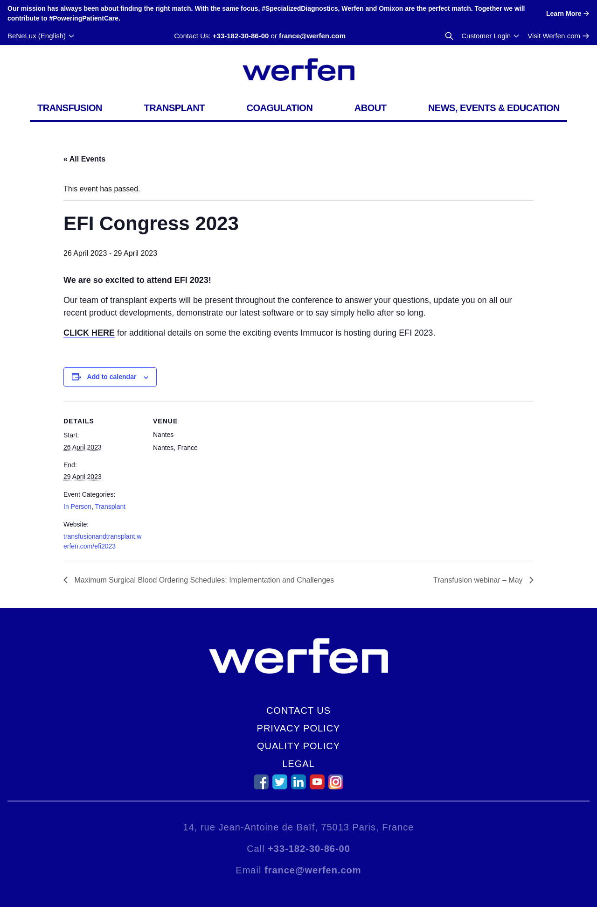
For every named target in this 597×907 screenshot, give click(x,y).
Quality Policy (298, 746)
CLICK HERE (89, 332)
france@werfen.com (312, 36)
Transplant (174, 108)
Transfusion (69, 108)
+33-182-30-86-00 (241, 36)
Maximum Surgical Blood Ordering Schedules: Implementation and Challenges (203, 580)
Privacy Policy (298, 728)
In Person (77, 506)
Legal (298, 764)
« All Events (84, 159)
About (370, 108)
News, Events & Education (494, 108)
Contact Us (298, 710)
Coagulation (279, 108)
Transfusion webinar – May (479, 580)
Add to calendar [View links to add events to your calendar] (112, 376)
